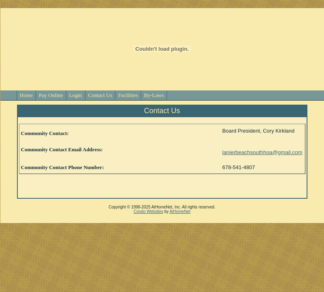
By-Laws (154, 95)
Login (75, 95)
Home (26, 95)
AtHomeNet (180, 211)
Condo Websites (148, 211)
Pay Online (51, 95)
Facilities (128, 95)
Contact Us (100, 95)
